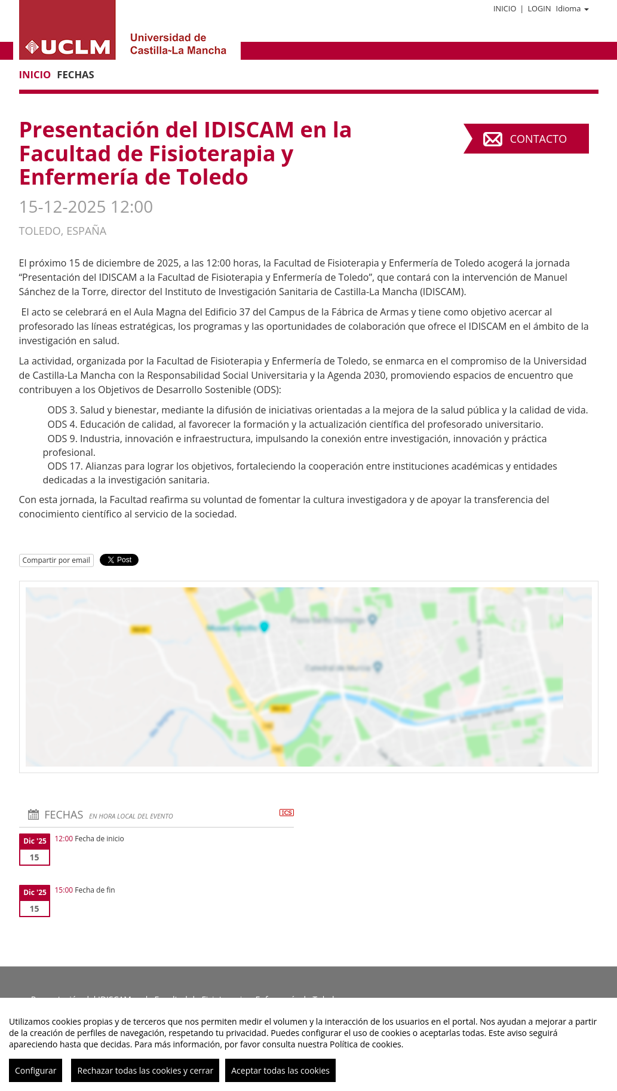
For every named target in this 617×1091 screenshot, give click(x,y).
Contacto (538, 138)
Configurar (35, 1070)
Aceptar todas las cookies (280, 1070)
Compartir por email (56, 560)
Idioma (572, 8)
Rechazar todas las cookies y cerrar (145, 1070)
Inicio (504, 8)
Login (539, 8)
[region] (308, 1044)
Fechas (75, 74)
